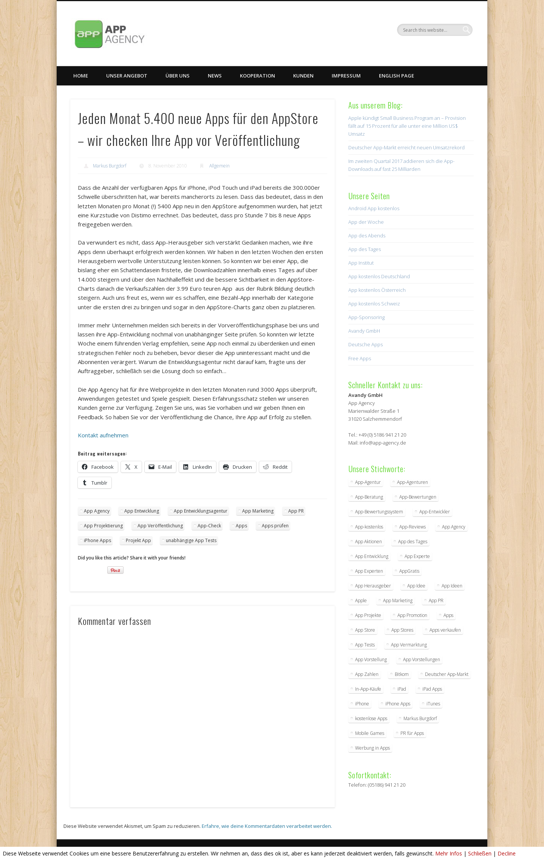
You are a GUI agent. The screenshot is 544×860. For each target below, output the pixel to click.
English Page (396, 75)
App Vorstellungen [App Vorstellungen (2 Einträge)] (421, 659)
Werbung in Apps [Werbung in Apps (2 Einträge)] (372, 748)
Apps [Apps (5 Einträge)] (448, 615)
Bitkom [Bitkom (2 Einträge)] (402, 674)
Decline (507, 853)
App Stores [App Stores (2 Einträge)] (402, 630)
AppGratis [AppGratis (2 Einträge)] (409, 571)
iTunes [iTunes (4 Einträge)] (433, 703)
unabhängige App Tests (191, 540)
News (215, 75)
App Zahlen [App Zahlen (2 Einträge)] (367, 674)
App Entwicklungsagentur (200, 511)
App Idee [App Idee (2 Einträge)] (416, 586)
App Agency (97, 511)
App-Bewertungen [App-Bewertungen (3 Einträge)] (417, 497)
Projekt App (138, 540)
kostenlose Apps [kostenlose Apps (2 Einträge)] (371, 718)
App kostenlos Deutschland (379, 276)
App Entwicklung (141, 511)
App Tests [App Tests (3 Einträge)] (365, 645)
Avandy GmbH (364, 330)
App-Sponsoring (366, 317)
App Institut (361, 262)
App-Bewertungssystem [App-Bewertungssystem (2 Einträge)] (379, 511)
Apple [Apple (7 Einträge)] (361, 600)
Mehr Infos (448, 853)
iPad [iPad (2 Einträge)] (401, 689)
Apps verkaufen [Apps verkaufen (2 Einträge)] (445, 630)
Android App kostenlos (373, 208)
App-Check (209, 525)
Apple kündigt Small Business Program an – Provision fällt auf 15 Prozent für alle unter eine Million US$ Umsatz (407, 126)
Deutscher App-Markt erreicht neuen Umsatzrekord (406, 147)
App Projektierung (103, 525)
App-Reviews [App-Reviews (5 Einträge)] (412, 527)
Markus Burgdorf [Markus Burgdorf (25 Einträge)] (420, 718)
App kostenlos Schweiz (374, 303)
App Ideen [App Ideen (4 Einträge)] (452, 586)
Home (80, 75)
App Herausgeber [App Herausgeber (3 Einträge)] (373, 586)
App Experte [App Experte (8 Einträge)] (417, 556)
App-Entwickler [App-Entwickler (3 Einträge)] (434, 511)
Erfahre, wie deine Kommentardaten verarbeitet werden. (267, 826)
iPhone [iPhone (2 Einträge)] (362, 703)
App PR (296, 511)
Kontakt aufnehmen (103, 435)
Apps (241, 525)
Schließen (479, 853)
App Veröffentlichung (160, 525)
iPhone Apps (97, 540)
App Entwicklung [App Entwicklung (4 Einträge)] (371, 556)
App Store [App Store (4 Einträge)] (365, 630)
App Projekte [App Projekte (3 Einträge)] (368, 615)
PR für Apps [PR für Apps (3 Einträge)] (412, 733)
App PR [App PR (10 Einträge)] (436, 600)
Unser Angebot (126, 75)
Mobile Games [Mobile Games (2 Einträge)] (369, 733)
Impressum (346, 75)
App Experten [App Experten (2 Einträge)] (369, 571)
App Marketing (258, 511)
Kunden (303, 75)
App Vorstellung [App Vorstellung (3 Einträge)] (371, 659)
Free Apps (359, 358)
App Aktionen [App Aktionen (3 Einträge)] (368, 541)
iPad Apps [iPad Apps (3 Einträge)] (432, 689)
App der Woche (366, 221)
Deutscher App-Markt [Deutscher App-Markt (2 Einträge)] (446, 674)
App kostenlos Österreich (377, 290)
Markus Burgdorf (109, 166)
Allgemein (219, 166)
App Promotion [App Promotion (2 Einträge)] (412, 615)
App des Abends (366, 235)
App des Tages (364, 249)
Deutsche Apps (365, 344)
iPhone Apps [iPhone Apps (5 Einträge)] (397, 703)
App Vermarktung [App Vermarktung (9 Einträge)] (409, 645)
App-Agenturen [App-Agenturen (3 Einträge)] (412, 482)
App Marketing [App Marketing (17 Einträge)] (398, 600)
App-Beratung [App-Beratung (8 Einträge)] (369, 497)
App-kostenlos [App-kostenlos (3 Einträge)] (369, 527)
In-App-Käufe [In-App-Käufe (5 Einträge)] (368, 689)
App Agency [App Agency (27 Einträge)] (453, 527)
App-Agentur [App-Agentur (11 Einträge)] (368, 482)
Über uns (177, 75)
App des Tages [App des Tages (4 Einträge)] (412, 541)
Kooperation (257, 75)
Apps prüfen (275, 525)
